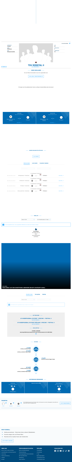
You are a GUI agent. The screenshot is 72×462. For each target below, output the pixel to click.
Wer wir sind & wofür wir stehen (7, 434)
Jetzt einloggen (66, 1)
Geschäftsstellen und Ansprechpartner (8, 436)
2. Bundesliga (39, 436)
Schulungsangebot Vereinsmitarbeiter (26, 437)
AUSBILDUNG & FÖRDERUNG (40, 6)
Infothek (60, 1)
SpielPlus (56, 1)
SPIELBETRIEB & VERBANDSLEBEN (27, 6)
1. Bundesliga (39, 434)
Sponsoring (3, 437)
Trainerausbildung (22, 436)
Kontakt (2, 443)
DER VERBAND (50, 6)
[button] (2, 50)
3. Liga (38, 437)
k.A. (55, 30)
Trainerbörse (21, 441)
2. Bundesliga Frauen (41, 443)
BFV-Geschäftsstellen (23, 439)
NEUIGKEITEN (17, 6)
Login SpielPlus (22, 443)
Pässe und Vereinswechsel (24, 434)
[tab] (27, 147)
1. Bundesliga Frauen (41, 441)
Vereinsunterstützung (5, 439)
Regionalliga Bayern (40, 439)
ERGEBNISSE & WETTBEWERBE (7, 6)
